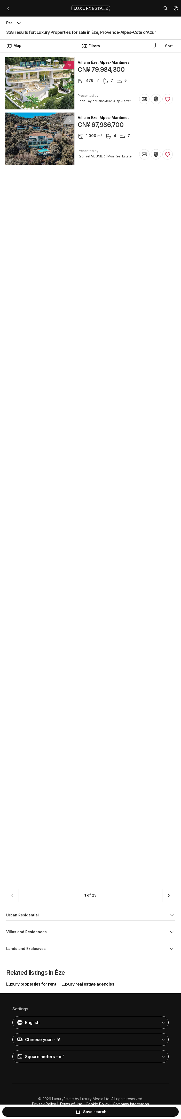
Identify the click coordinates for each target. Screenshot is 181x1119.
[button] (176, 8)
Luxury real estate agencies (87, 984)
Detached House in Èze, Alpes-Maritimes (115, 449)
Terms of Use (70, 1104)
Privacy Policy (44, 1104)
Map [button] (13, 46)
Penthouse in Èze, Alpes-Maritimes (109, 173)
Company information (131, 1104)
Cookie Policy (97, 1104)
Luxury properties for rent (31, 984)
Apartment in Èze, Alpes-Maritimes (109, 394)
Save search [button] (90, 1112)
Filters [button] (90, 46)
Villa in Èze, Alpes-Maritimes (104, 62)
